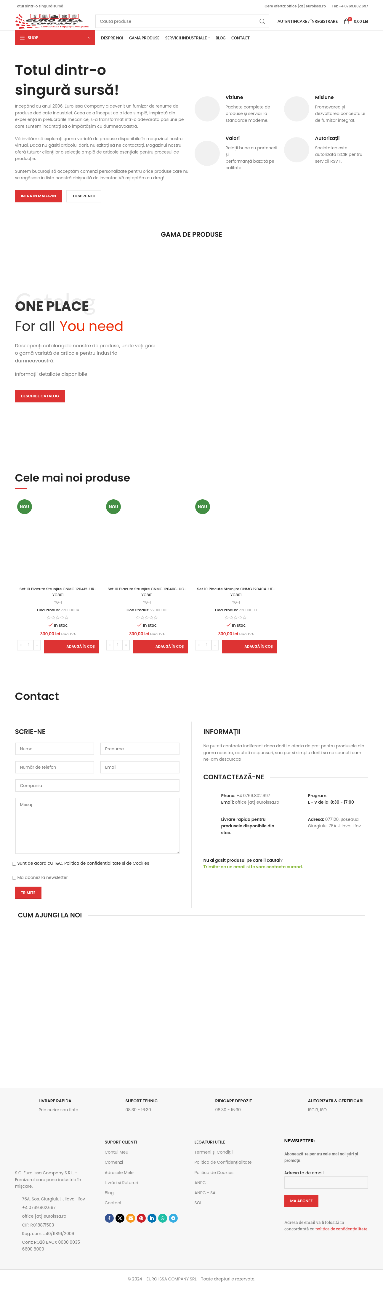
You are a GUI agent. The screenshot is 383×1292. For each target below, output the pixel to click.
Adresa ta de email (326, 1181)
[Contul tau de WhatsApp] (162, 1222)
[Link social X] (120, 1222)
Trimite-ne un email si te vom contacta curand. (253, 871)
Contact (113, 1207)
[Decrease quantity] (19, 648)
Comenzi (114, 1166)
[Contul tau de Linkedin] (152, 1222)
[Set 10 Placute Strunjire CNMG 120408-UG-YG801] (147, 545)
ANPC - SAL (206, 1197)
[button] (70, 650)
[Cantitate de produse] (27, 648)
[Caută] (182, 24)
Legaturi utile (210, 1146)
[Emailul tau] (130, 1222)
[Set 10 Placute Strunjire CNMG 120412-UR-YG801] (57, 545)
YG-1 (56, 606)
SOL (198, 1207)
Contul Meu (117, 1156)
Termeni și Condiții (214, 1156)
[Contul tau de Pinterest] (141, 1222)
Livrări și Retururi (121, 1186)
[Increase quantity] (36, 648)
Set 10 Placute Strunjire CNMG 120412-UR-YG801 (57, 596)
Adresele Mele (119, 1176)
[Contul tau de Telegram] (173, 1222)
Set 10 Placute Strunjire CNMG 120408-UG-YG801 (146, 596)
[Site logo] (52, 24)
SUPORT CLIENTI (121, 1146)
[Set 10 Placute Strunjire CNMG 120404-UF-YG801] (236, 545)
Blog (109, 1197)
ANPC (200, 1186)
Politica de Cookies (214, 1176)
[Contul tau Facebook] (109, 1222)
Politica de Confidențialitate (223, 1166)
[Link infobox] (57, 1111)
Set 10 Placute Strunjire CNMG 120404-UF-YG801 (236, 596)
